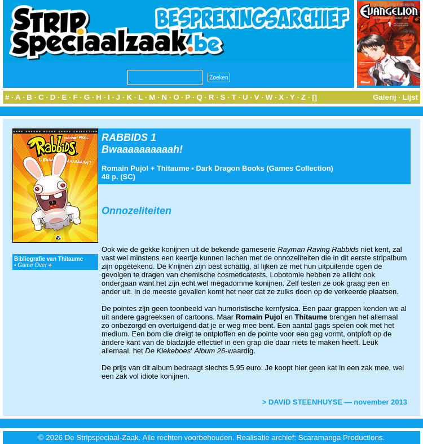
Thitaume (173, 168)
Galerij (384, 97)
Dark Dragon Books (230, 168)
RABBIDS (125, 137)
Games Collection (300, 168)
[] (314, 97)
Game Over (34, 265)
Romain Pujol (125, 168)
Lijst (410, 97)
